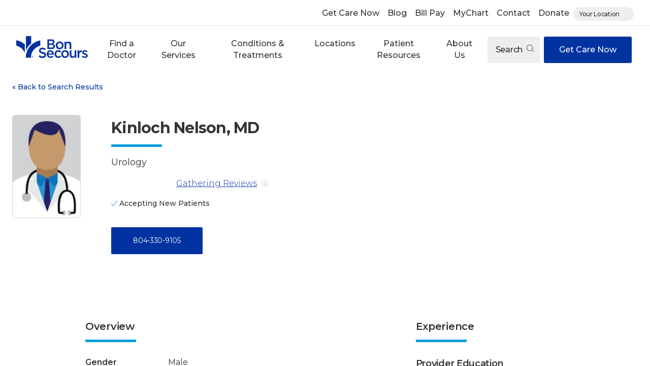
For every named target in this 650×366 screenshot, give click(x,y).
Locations (334, 43)
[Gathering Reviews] (141, 183)
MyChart (471, 13)
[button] (121, 49)
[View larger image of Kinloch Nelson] (46, 166)
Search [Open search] (515, 49)
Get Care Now (350, 13)
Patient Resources (398, 49)
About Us (459, 49)
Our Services (178, 49)
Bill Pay (430, 13)
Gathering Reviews (184, 183)
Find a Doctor (121, 49)
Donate (553, 13)
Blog (397, 13)
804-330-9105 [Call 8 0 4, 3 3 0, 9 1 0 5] (156, 240)
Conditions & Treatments (257, 49)
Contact (513, 13)
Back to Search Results (57, 87)
